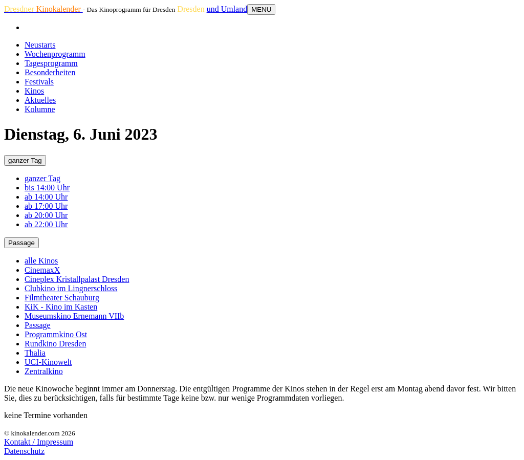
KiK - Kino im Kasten (61, 306)
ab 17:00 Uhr (46, 206)
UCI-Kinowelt (48, 362)
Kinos (34, 90)
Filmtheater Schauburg (62, 297)
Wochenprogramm (55, 54)
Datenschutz (24, 451)
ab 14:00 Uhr (46, 196)
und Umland (227, 9)
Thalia (35, 352)
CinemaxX (42, 270)
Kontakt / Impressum (38, 441)
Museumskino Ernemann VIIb (74, 316)
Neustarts (40, 44)
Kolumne (40, 109)
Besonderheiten (50, 72)
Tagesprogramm (51, 63)
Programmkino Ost (56, 334)
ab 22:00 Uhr (46, 224)
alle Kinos (41, 260)
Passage (21, 243)
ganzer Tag (25, 160)
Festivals (39, 81)
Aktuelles (40, 100)
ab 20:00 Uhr (46, 215)
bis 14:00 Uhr (47, 187)
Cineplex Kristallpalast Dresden (77, 279)
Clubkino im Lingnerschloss (71, 288)
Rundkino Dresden (55, 343)
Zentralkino (44, 371)
